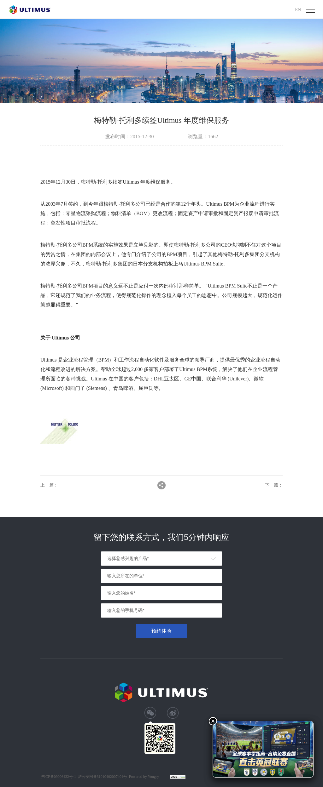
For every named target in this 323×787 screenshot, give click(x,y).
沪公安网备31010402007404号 (102, 776)
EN (298, 9)
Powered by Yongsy (144, 776)
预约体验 (161, 631)
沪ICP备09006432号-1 (58, 776)
